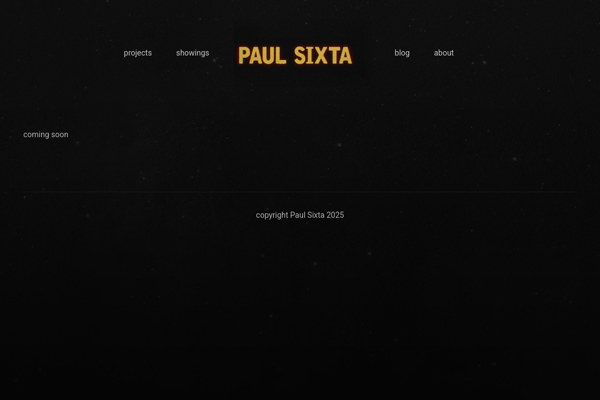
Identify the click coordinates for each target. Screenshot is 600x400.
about (444, 52)
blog (402, 52)
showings (193, 52)
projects (138, 52)
